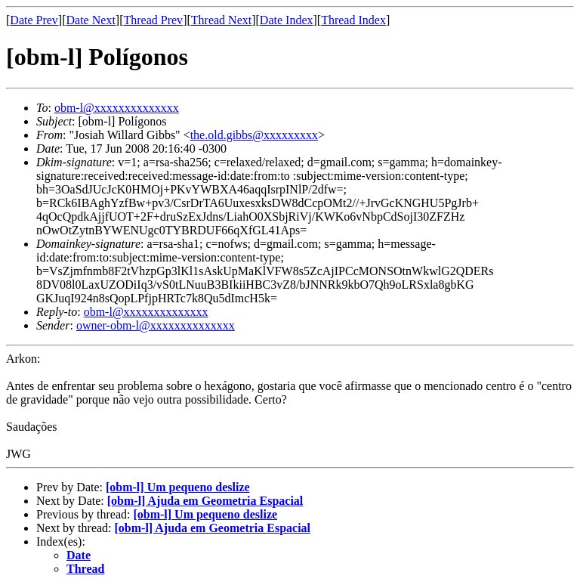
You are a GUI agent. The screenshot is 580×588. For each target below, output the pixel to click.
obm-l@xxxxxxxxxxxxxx (116, 107)
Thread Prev (153, 20)
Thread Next (221, 20)
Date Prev (34, 20)
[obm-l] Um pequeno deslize (178, 487)
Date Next (91, 20)
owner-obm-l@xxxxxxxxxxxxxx (155, 325)
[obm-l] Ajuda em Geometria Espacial (205, 500)
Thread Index (353, 20)
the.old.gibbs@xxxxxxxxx (254, 134)
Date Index (286, 20)
